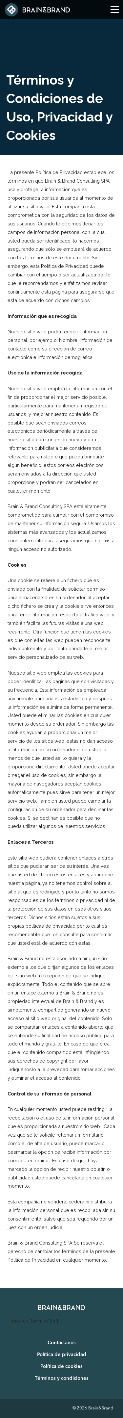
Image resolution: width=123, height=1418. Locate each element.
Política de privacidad (61, 1355)
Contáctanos (62, 1343)
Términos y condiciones (62, 1378)
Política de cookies (61, 1366)
